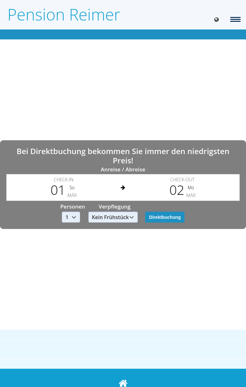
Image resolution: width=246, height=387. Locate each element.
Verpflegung (114, 206)
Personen (72, 206)
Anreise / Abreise (123, 169)
